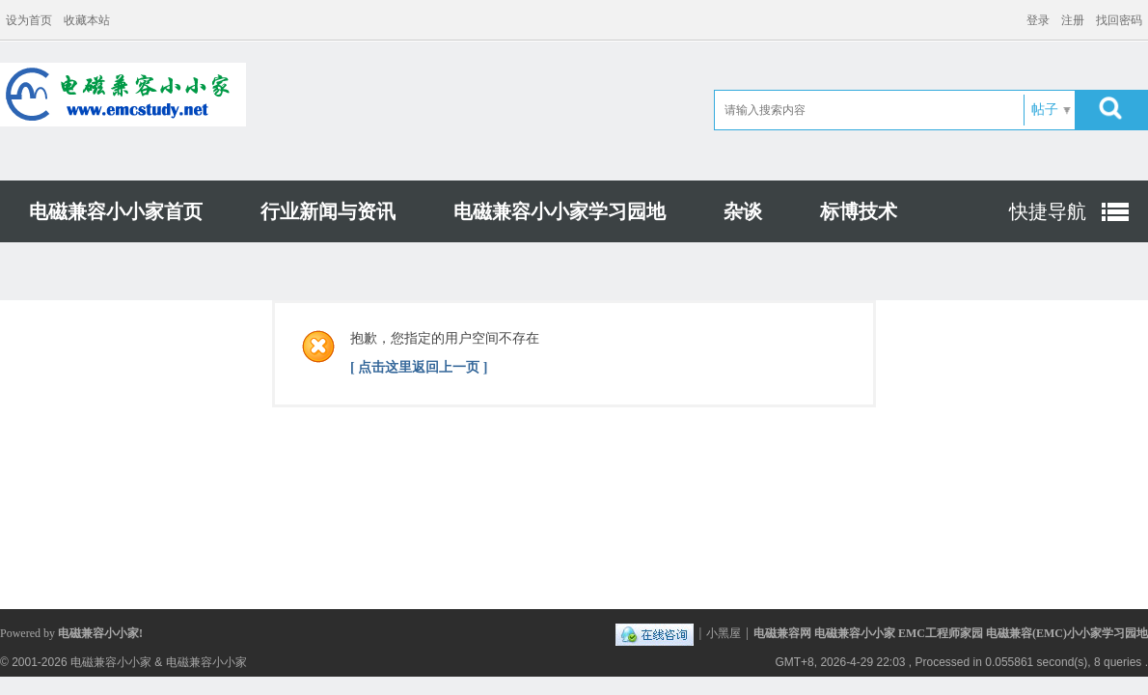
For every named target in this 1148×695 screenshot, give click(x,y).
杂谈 (743, 211)
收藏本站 (87, 20)
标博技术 (858, 211)
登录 (1038, 20)
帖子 (1044, 109)
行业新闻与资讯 (328, 211)
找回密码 (1119, 20)
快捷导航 (1047, 211)
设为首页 (29, 20)
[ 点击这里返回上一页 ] (418, 367)
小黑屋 (723, 633)
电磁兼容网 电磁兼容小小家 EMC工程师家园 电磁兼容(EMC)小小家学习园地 (950, 633)
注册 (1072, 20)
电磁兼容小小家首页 (116, 211)
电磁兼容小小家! (100, 633)
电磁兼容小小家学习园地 (559, 211)
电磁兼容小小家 (110, 662)
